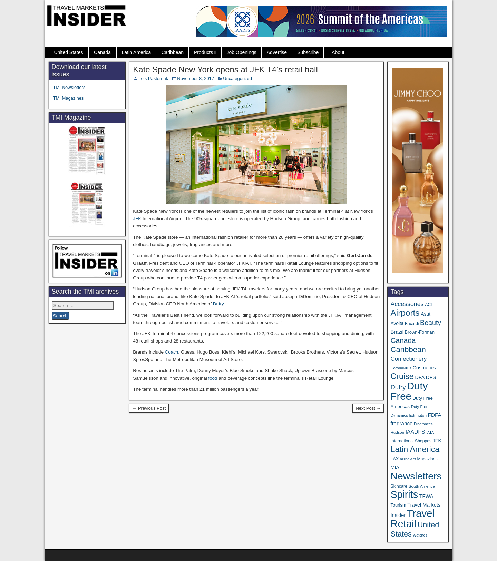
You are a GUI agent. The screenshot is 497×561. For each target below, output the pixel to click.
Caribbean (172, 52)
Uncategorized (237, 78)
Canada (102, 52)
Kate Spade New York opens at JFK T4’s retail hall (225, 69)
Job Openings (241, 52)
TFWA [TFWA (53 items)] (426, 496)
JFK (137, 218)
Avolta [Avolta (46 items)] (396, 323)
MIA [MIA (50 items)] (394, 467)
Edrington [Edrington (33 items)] (418, 415)
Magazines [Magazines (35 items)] (427, 459)
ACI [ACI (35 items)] (428, 304)
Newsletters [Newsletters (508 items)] (415, 475)
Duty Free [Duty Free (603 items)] (409, 391)
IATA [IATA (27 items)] (430, 432)
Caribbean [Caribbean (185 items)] (408, 349)
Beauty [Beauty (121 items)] (430, 322)
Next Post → (368, 408)
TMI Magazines (68, 98)
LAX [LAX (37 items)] (394, 459)
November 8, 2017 (195, 78)
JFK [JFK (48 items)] (437, 440)
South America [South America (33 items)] (422, 486)
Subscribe (308, 52)
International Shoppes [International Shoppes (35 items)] (410, 441)
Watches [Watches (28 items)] (420, 535)
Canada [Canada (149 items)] (403, 340)
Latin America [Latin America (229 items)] (414, 449)
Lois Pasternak (153, 78)
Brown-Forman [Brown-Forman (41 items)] (420, 332)
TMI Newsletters (69, 87)
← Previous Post (149, 408)
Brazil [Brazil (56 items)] (396, 332)
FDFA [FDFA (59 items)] (434, 415)
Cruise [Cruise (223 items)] (401, 376)
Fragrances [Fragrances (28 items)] (423, 424)
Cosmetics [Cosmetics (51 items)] (424, 367)
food (212, 378)
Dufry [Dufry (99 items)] (398, 387)
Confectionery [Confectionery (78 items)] (408, 359)
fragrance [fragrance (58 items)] (401, 423)
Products (203, 52)
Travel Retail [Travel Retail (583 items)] (412, 518)
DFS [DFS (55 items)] (431, 377)
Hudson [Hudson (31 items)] (397, 432)
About (338, 52)
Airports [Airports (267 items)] (404, 312)
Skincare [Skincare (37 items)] (398, 486)
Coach (171, 352)
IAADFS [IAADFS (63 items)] (415, 432)
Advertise (277, 52)
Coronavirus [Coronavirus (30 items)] (400, 368)
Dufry (218, 303)
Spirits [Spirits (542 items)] (404, 494)
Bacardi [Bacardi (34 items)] (412, 323)
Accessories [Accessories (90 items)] (406, 303)
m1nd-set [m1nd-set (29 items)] (408, 459)
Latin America (136, 52)
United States (68, 52)
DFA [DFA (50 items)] (420, 377)
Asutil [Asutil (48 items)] (426, 314)
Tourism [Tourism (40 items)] (398, 505)
